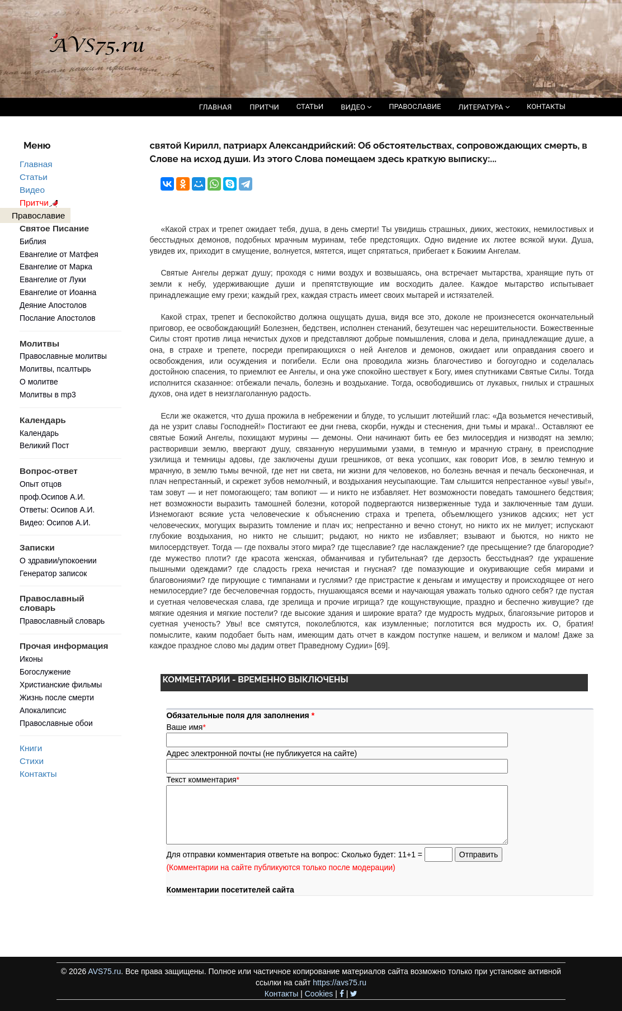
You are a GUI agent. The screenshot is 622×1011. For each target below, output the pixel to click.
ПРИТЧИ (264, 107)
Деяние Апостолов (53, 305)
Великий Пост (44, 445)
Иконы (31, 658)
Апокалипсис (43, 710)
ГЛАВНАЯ (215, 107)
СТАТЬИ (309, 106)
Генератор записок (53, 573)
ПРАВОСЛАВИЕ (415, 106)
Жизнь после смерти (57, 697)
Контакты (38, 774)
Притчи (41, 202)
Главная (36, 164)
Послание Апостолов (58, 318)
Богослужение (45, 671)
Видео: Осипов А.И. (55, 522)
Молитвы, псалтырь (55, 368)
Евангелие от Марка (56, 266)
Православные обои (56, 723)
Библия (33, 241)
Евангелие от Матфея (59, 254)
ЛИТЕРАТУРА (483, 107)
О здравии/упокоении (58, 560)
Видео (32, 189)
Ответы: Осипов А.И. (57, 509)
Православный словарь (62, 620)
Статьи (34, 177)
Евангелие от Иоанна (58, 292)
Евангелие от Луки (53, 279)
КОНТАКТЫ (546, 106)
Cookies (319, 993)
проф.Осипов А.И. (52, 496)
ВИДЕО (356, 107)
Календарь (39, 433)
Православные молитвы (63, 356)
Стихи (32, 761)
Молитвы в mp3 (48, 394)
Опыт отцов (41, 484)
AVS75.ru (104, 971)
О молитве (39, 381)
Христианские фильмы (61, 684)
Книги (31, 748)
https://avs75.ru (339, 982)
